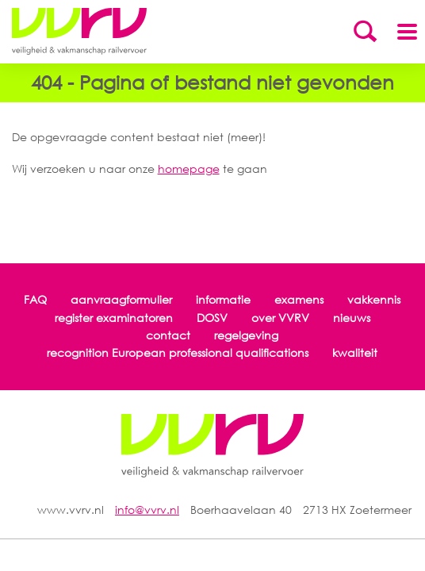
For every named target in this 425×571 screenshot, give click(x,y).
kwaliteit (354, 352)
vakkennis (373, 299)
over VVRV (280, 317)
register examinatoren (114, 317)
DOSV (212, 317)
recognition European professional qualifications (177, 352)
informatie (223, 299)
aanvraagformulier (121, 299)
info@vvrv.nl (147, 509)
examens (299, 299)
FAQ (35, 299)
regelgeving (246, 335)
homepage (189, 168)
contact (168, 335)
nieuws (351, 317)
